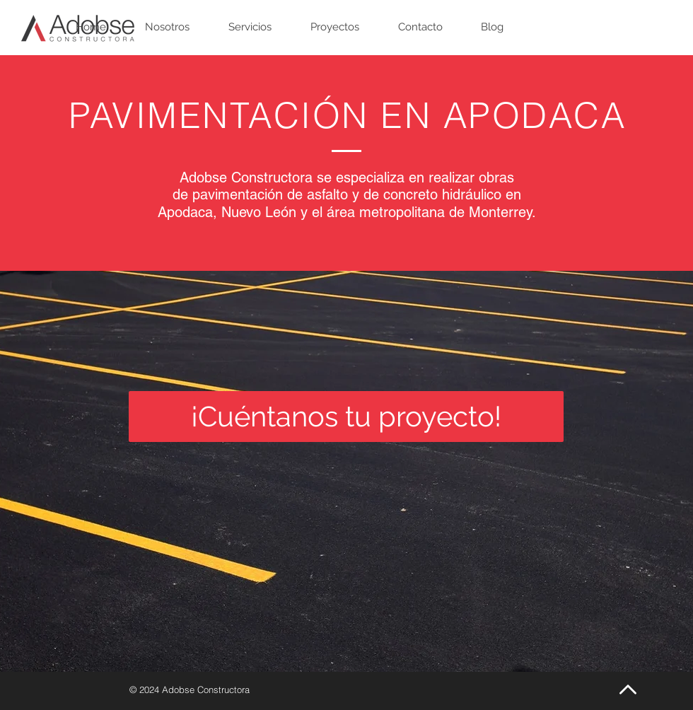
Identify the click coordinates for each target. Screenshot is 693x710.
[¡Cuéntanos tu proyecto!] (346, 416)
